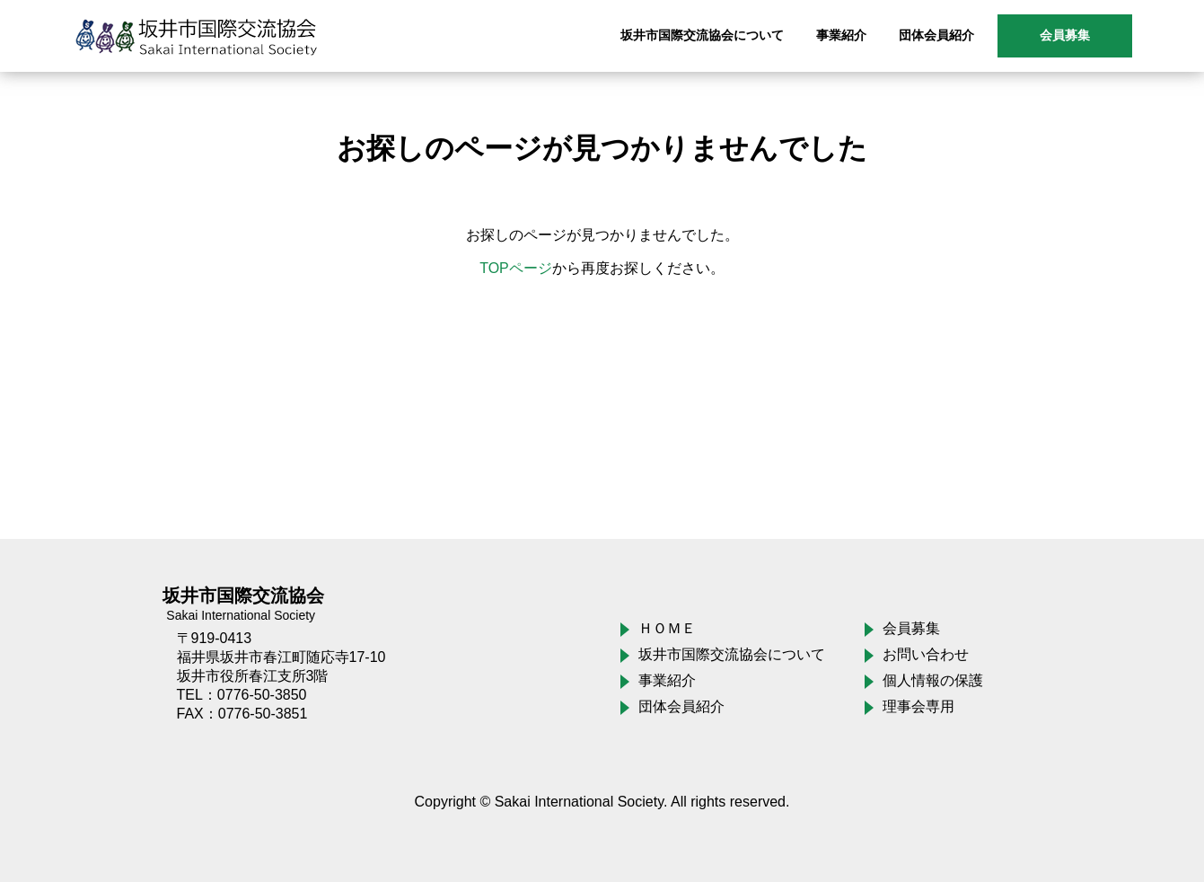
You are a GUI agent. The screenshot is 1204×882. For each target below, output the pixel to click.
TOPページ (515, 268)
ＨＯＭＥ (667, 628)
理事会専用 (918, 706)
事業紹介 (667, 680)
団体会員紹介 (681, 706)
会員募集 (1065, 35)
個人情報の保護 (933, 680)
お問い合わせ (926, 654)
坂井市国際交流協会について (731, 654)
